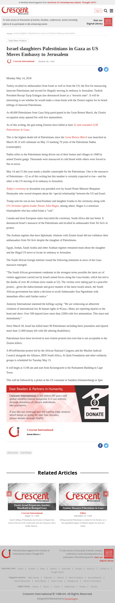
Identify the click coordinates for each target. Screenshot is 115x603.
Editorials (48, 577)
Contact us (104, 568)
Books (46, 586)
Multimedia (70, 586)
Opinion (60, 577)
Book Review (40, 581)
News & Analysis (76, 577)
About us (91, 568)
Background (73, 581)
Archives (31, 568)
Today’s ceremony (16, 188)
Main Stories (33, 577)
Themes (94, 586)
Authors (53, 568)
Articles (35, 586)
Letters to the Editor (92, 581)
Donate (78, 568)
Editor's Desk (57, 581)
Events (57, 586)
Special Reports (95, 577)
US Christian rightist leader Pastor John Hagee (32, 205)
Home (20, 568)
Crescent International (32, 513)
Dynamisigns (71, 598)
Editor (83, 513)
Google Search (57, 572)
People (82, 586)
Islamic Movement (22, 581)
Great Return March (76, 137)
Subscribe (66, 568)
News (42, 568)
